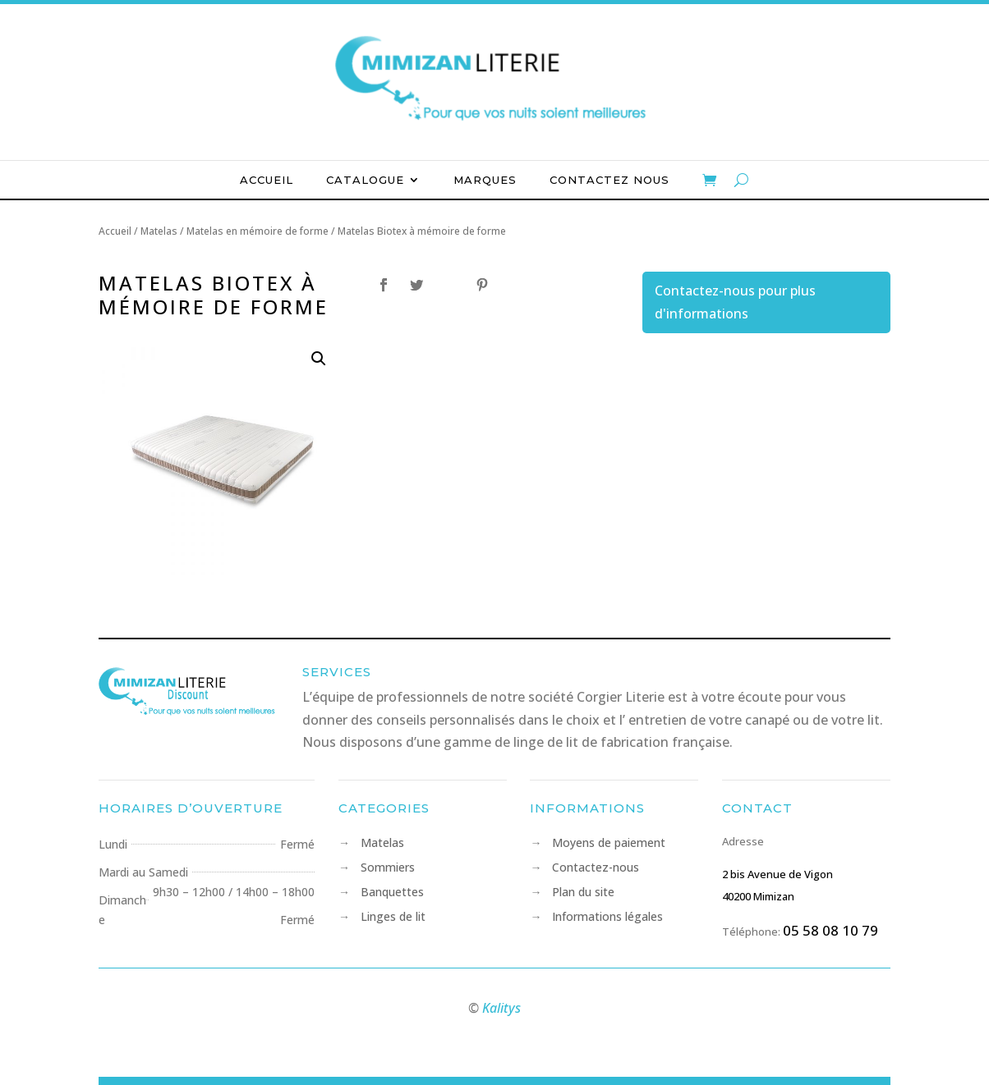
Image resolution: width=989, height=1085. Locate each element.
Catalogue (365, 180)
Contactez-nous (595, 868)
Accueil (266, 180)
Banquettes (392, 893)
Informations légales (607, 917)
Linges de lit (393, 917)
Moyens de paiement (608, 843)
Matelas (382, 843)
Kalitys (501, 1008)
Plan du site (583, 893)
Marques (485, 180)
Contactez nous (609, 180)
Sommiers (388, 868)
